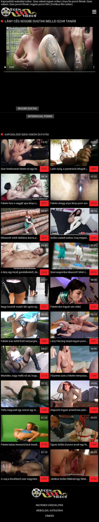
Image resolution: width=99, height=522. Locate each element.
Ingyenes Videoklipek (49, 505)
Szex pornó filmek (19, 4)
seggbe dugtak (27, 108)
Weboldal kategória (49, 510)
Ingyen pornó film (40, 4)
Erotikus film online (61, 4)
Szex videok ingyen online (47, 1)
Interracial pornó (40, 116)
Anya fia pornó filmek (74, 1)
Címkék (49, 515)
